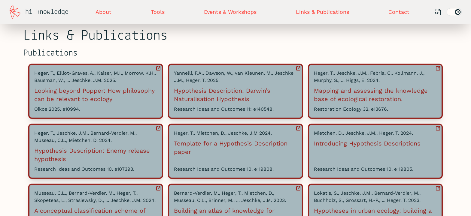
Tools (158, 12)
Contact (398, 12)
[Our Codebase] (438, 12)
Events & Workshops (230, 12)
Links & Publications (322, 12)
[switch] (454, 12)
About (103, 12)
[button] (95, 91)
